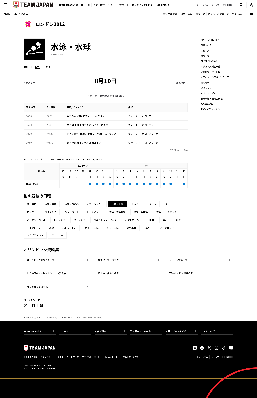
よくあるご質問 (30, 356)
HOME (26, 317)
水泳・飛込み (72, 204)
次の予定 (180, 83)
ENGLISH (229, 356)
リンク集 (60, 356)
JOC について (216, 331)
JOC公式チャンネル (210, 109)
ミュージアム (202, 356)
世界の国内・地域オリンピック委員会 (46, 273)
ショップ (215, 356)
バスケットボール (36, 219)
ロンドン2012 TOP (210, 40)
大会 (34, 317)
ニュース (85, 5)
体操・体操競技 (117, 211)
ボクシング (50, 211)
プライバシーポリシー (92, 356)
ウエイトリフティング (105, 219)
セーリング (79, 219)
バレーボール (72, 211)
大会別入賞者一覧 (178, 260)
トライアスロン (35, 235)
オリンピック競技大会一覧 (41, 260)
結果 (48, 66)
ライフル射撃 (92, 227)
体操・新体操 (141, 211)
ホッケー (31, 211)
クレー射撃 (113, 227)
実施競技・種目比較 (210, 72)
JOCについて (163, 5)
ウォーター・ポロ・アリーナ (143, 116)
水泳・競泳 (50, 204)
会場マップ (206, 87)
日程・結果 (186, 13)
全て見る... (237, 13)
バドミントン (69, 227)
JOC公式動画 (207, 103)
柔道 (51, 227)
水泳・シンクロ (95, 204)
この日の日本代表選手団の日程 (104, 96)
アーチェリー (167, 227)
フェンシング (34, 227)
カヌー (148, 227)
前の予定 (30, 83)
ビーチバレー (94, 211)
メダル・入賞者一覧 (218, 13)
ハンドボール (132, 219)
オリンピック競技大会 (48, 317)
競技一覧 (200, 13)
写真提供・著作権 (130, 356)
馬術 (178, 219)
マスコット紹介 (208, 93)
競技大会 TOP (170, 13)
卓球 (165, 219)
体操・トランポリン (166, 211)
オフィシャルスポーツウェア (215, 77)
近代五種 (131, 227)
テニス (152, 204)
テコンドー (57, 235)
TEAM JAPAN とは (39, 331)
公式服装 (205, 82)
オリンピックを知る (142, 5)
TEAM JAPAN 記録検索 (181, 273)
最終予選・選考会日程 (211, 98)
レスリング (59, 219)
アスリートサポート (118, 5)
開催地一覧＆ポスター (109, 260)
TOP (26, 66)
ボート (168, 204)
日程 (37, 66)
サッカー (136, 204)
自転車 (151, 219)
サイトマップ (73, 356)
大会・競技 (110, 331)
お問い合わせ (46, 356)
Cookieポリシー (112, 356)
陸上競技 (31, 204)
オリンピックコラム (37, 286)
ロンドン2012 (67, 317)
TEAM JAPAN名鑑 (209, 61)
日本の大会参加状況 (108, 273)
